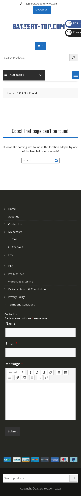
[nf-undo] (40, 377)
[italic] (37, 372)
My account (15, 232)
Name (10, 323)
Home (12, 209)
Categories (14, 75)
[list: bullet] (65, 372)
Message (14, 363)
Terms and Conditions (21, 304)
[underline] (44, 372)
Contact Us (15, 224)
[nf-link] (17, 377)
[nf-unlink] (24, 377)
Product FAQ (16, 274)
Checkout (17, 247)
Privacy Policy (16, 297)
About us (13, 216)
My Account (41, 9)
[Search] (73, 57)
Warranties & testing (20, 281)
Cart (14, 239)
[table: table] (32, 377)
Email (11, 343)
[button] (75, 75)
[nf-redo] (46, 377)
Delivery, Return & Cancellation (27, 289)
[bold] (30, 372)
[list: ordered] (59, 372)
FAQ (10, 254)
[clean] (51, 372)
